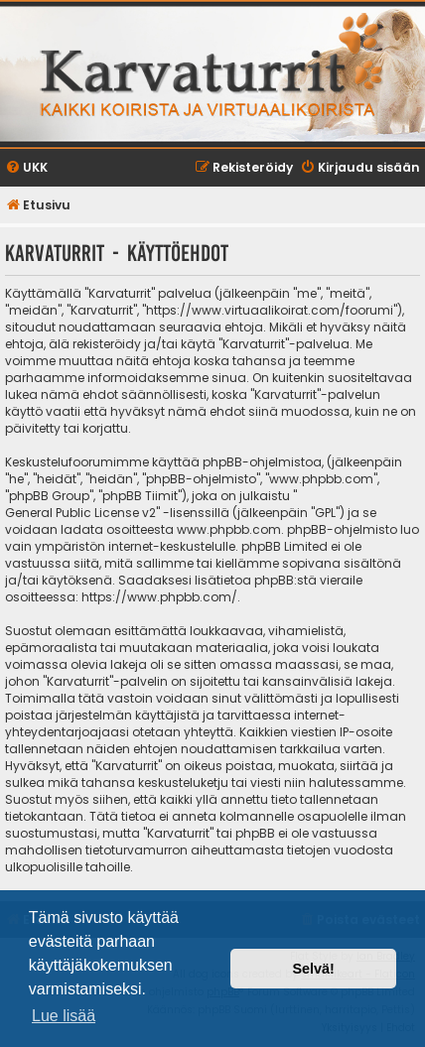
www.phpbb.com (229, 529)
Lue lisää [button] (63, 1015)
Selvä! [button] (313, 969)
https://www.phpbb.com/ (159, 597)
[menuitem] (26, 168)
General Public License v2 (80, 512)
